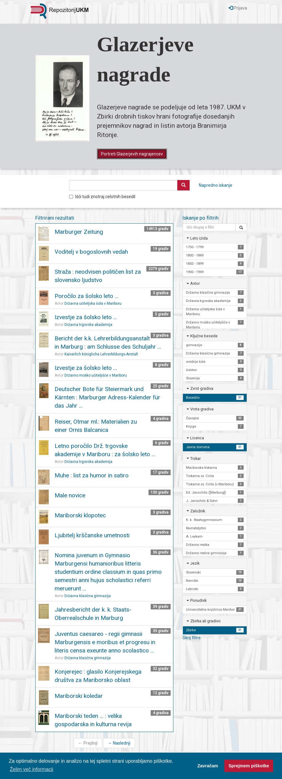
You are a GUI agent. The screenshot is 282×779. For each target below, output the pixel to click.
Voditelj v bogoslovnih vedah (91, 251)
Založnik (197, 511)
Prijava (238, 8)
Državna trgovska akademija (88, 325)
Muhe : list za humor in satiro (92, 475)
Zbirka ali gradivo (205, 621)
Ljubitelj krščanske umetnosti (92, 535)
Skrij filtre (192, 637)
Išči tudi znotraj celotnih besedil (102, 196)
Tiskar (195, 458)
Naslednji (119, 743)
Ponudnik (198, 600)
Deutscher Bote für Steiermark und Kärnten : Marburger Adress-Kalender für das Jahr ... (107, 397)
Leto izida (199, 238)
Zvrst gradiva (201, 388)
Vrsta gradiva (202, 409)
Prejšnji (88, 743)
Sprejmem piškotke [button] (249, 765)
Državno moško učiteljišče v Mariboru (95, 375)
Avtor (195, 283)
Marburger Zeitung (79, 231)
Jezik (194, 563)
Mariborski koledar (79, 695)
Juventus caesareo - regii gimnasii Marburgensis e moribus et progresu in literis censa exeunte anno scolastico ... (105, 642)
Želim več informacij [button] (31, 769)
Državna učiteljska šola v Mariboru (93, 303)
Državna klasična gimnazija (87, 596)
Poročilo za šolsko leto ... (86, 295)
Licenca (197, 438)
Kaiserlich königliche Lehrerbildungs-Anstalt (101, 354)
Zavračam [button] (207, 765)
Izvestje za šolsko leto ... (86, 317)
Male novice (70, 495)
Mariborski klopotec (80, 515)
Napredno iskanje (215, 185)
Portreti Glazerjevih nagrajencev (132, 153)
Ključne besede (204, 336)
